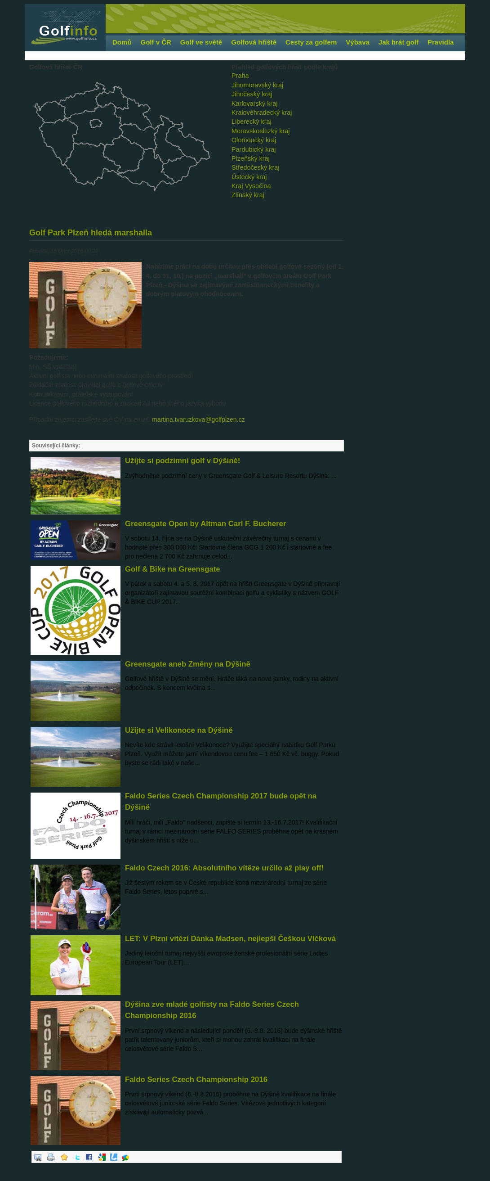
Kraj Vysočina (251, 185)
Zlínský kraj (248, 194)
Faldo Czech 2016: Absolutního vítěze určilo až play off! (224, 868)
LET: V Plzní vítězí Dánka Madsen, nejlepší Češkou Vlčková (230, 938)
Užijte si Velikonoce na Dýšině (179, 730)
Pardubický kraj (254, 149)
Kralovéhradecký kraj (262, 112)
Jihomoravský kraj (257, 85)
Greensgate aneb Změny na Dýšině (187, 664)
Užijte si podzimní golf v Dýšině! (182, 460)
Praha (240, 75)
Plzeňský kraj (251, 158)
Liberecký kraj (252, 121)
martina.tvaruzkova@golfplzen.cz (198, 419)
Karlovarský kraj (254, 103)
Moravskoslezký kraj (261, 131)
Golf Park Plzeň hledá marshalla (90, 232)
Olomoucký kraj (254, 140)
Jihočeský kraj (252, 94)
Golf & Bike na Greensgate (172, 569)
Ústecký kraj (249, 176)
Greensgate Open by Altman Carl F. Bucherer (205, 523)
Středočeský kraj (255, 167)
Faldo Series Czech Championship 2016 (196, 1079)
